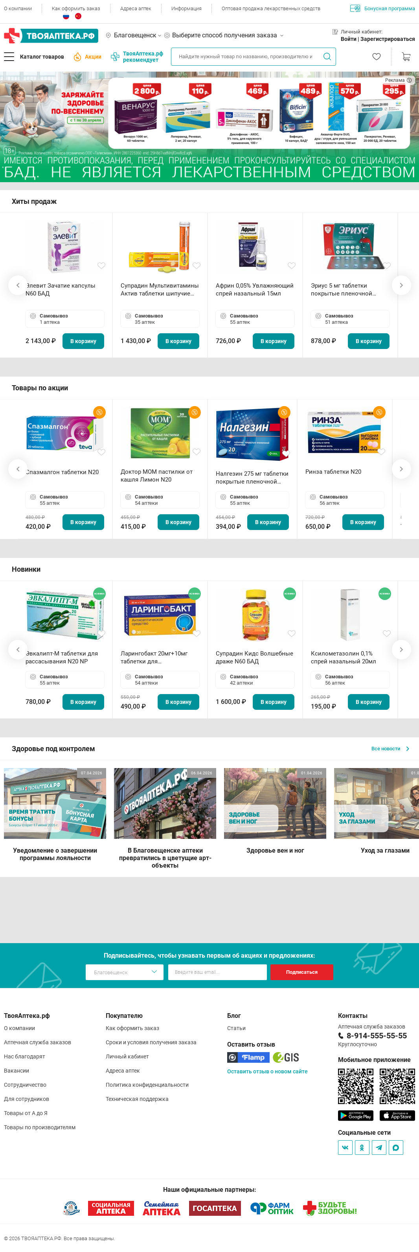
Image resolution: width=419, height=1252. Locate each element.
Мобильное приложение (374, 1060)
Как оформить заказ (76, 8)
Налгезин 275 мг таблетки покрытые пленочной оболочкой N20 (252, 478)
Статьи (236, 1028)
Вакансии (16, 1070)
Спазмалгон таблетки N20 (62, 472)
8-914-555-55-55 (377, 1035)
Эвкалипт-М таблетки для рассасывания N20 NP (62, 657)
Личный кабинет (127, 1056)
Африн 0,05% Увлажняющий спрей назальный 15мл (255, 289)
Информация (186, 8)
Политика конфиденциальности (147, 1085)
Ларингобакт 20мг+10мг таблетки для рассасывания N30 (154, 657)
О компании (18, 8)
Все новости (390, 749)
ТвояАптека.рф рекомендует (137, 56)
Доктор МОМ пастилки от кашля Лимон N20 (157, 475)
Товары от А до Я (26, 1113)
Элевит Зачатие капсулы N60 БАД (61, 289)
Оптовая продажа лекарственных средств (271, 8)
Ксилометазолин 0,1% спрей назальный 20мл (343, 657)
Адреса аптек (135, 8)
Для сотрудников (26, 1099)
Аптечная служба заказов (37, 1042)
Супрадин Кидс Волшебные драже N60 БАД (254, 657)
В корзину (83, 341)
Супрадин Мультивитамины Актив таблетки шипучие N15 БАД (160, 289)
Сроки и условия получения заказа (151, 1042)
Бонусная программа (382, 8)
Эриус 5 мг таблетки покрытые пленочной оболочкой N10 (341, 289)
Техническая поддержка (137, 1099)
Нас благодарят (24, 1056)
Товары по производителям (39, 1127)
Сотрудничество (25, 1085)
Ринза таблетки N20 (333, 471)
